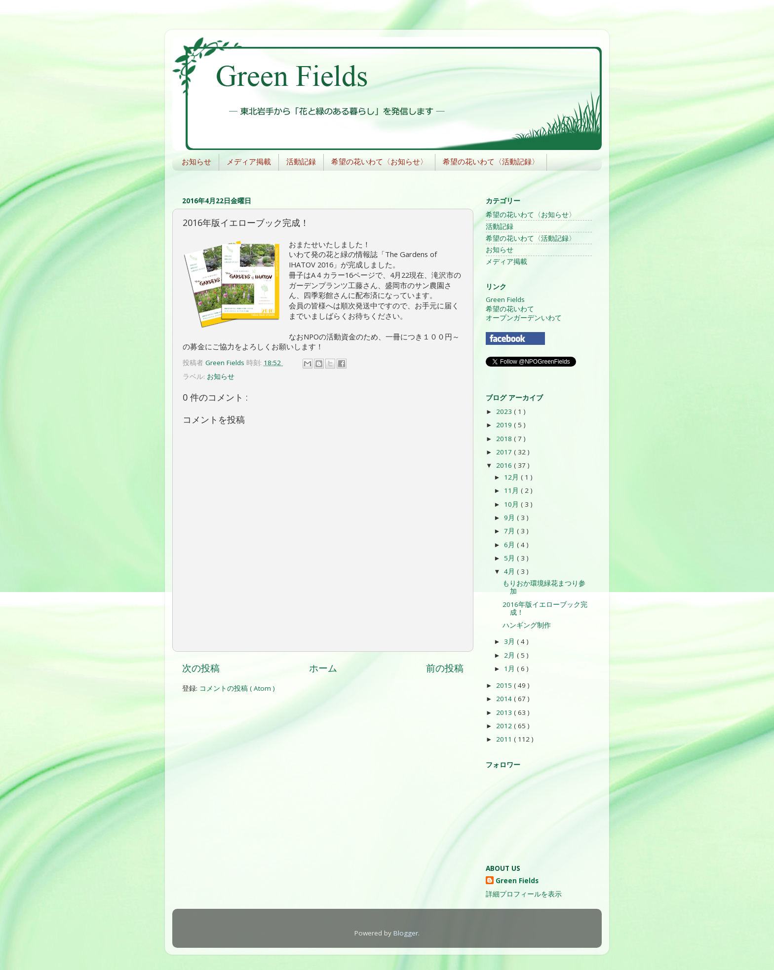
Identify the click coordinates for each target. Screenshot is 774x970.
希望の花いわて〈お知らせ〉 (379, 161)
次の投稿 (201, 668)
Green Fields (505, 299)
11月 (512, 490)
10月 (512, 504)
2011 (505, 739)
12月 (512, 477)
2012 (505, 725)
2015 (505, 685)
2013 (505, 712)
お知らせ (196, 161)
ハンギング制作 (527, 625)
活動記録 (301, 161)
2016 (505, 465)
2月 (510, 655)
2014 (505, 698)
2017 (505, 452)
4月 (510, 571)
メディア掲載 (249, 161)
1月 (510, 668)
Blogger (405, 933)
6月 (510, 544)
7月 (510, 530)
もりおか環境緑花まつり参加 (544, 587)
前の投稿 (445, 668)
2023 (505, 411)
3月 (510, 641)
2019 (505, 424)
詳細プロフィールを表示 (524, 894)
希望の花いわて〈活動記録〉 (491, 161)
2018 (505, 438)
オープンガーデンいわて (524, 317)
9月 (510, 517)
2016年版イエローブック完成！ (545, 608)
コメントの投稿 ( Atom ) (237, 688)
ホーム (323, 668)
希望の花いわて (510, 308)
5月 (510, 558)
